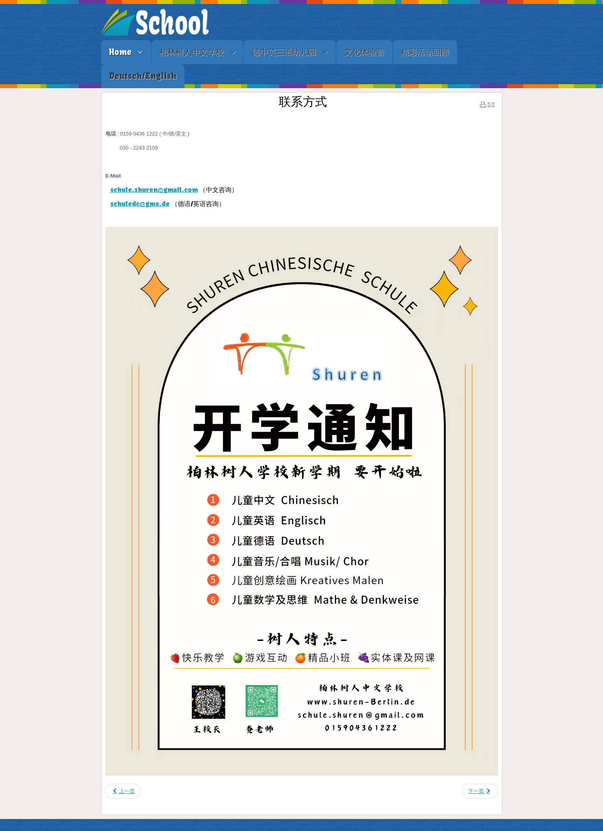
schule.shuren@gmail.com (154, 190)
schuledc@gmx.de (140, 204)
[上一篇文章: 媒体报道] (123, 791)
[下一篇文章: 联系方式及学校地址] (480, 791)
